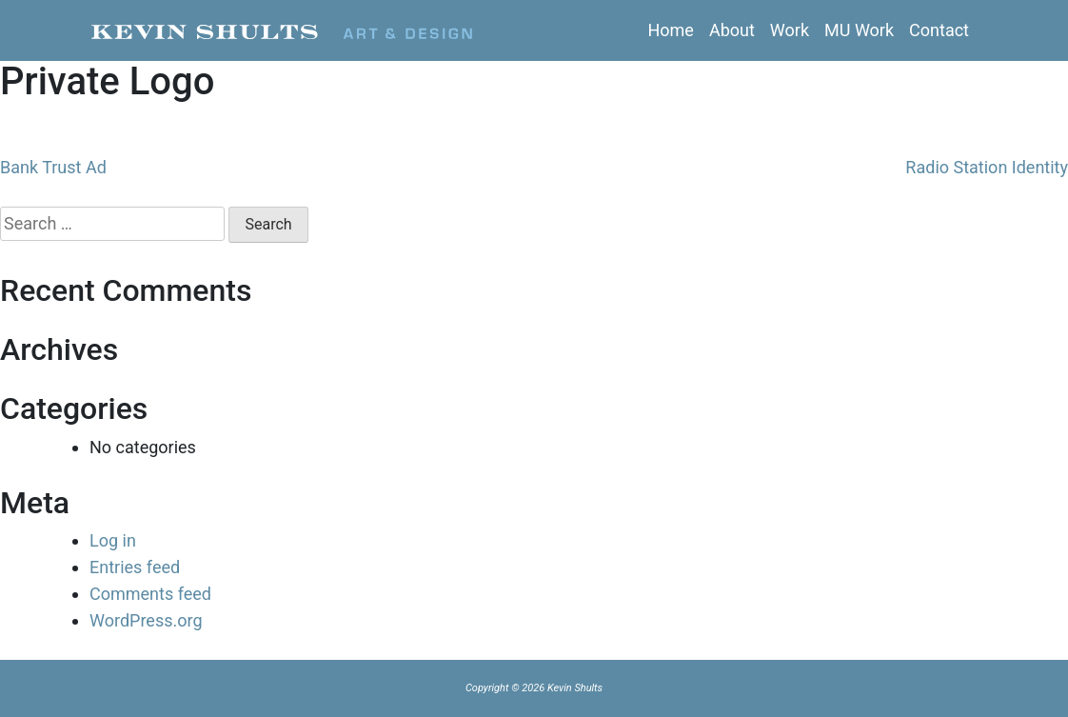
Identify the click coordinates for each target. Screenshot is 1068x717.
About (732, 30)
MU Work (859, 30)
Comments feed (150, 594)
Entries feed (134, 567)
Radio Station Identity (986, 167)
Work (789, 30)
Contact (939, 30)
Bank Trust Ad (53, 167)
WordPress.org (146, 620)
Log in (112, 540)
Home (670, 30)
